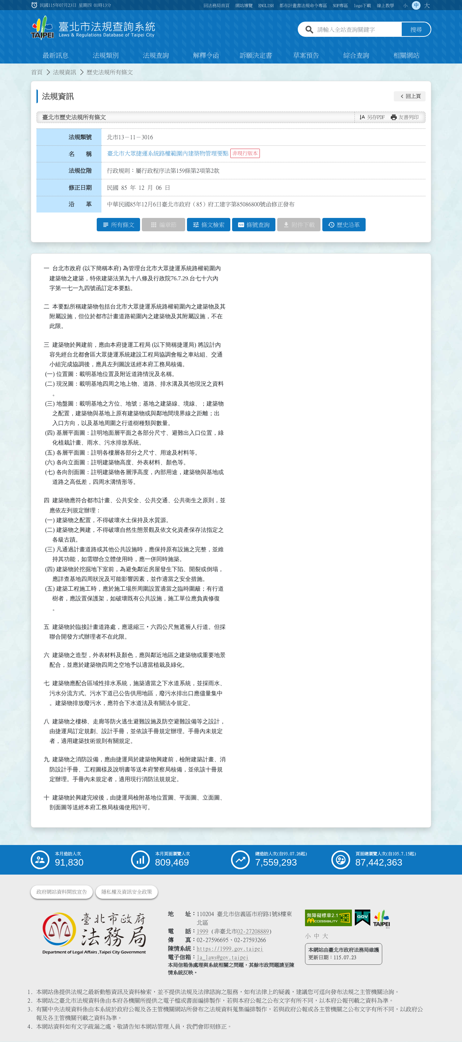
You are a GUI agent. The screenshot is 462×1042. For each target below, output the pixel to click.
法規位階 (80, 171)
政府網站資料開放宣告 (61, 892)
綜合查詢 (356, 55)
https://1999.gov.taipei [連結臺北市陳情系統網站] (230, 949)
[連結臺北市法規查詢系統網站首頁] (93, 28)
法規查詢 (156, 55)
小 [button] (405, 5)
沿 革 (80, 204)
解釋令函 (206, 55)
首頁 (37, 72)
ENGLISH (266, 5)
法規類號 (80, 137)
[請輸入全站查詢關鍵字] (358, 30)
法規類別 (106, 55)
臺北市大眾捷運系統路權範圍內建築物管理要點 (167, 153)
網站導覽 (244, 5)
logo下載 (362, 5)
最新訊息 (56, 55)
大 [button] (427, 5)
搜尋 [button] (416, 30)
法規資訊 (64, 72)
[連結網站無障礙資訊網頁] (328, 918)
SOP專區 (340, 5)
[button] (410, 96)
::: (4, 68)
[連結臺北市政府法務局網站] (94, 933)
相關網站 (406, 55)
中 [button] (416, 5)
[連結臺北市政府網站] (381, 919)
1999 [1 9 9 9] (202, 931)
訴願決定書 (256, 55)
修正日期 (80, 188)
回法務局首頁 (217, 5)
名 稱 (80, 154)
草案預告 (306, 55)
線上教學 (385, 5)
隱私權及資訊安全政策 (126, 892)
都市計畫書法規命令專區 (303, 5)
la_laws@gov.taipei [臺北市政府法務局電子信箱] (223, 957)
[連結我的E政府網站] (362, 918)
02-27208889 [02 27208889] (253, 931)
